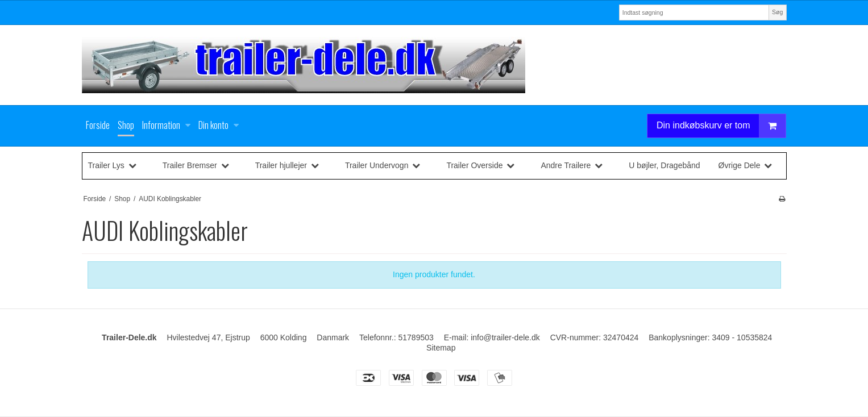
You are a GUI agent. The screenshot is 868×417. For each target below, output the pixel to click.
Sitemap (440, 347)
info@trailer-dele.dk (505, 337)
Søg (777, 12)
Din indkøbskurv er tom (721, 125)
